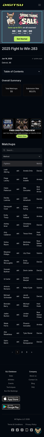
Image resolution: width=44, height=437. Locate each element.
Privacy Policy (31, 424)
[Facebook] (12, 429)
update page (37, 58)
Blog (33, 383)
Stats (11, 376)
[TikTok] (31, 429)
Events (11, 383)
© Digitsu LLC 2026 (22, 419)
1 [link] (17, 352)
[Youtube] (26, 429)
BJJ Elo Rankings (11, 391)
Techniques (11, 387)
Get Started (22, 39)
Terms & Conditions (15, 424)
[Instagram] (22, 429)
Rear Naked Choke (39, 243)
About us (33, 376)
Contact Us (33, 380)
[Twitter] (17, 429)
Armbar (39, 179)
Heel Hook (39, 233)
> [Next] (31, 352)
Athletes (11, 380)
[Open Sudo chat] (38, 431)
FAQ (33, 387)
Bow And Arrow (39, 189)
